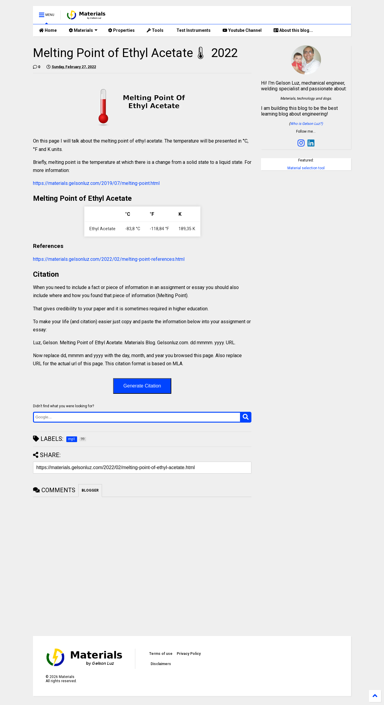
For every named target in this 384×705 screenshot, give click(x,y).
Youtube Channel (242, 30)
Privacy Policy (189, 654)
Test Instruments (193, 30)
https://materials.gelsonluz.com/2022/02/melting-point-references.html (108, 259)
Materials (83, 30)
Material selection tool (306, 168)
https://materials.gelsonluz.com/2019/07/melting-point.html (96, 183)
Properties (121, 30)
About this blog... (293, 30)
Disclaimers (161, 664)
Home (48, 30)
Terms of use (160, 654)
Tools (155, 30)
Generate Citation (142, 385)
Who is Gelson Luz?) (306, 124)
